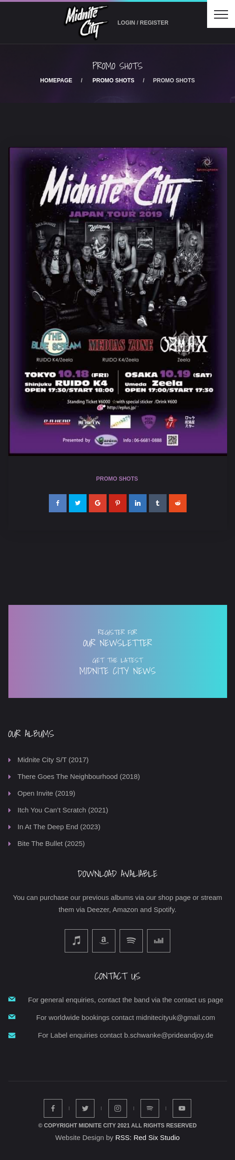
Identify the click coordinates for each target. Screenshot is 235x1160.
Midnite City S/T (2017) (53, 760)
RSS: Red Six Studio (147, 1137)
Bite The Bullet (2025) (51, 843)
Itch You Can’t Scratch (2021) (63, 810)
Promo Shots (113, 80)
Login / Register (143, 23)
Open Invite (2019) (46, 793)
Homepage (56, 80)
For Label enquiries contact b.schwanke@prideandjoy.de (126, 1035)
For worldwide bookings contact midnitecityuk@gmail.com (125, 1017)
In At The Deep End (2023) (59, 827)
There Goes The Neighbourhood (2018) (79, 776)
